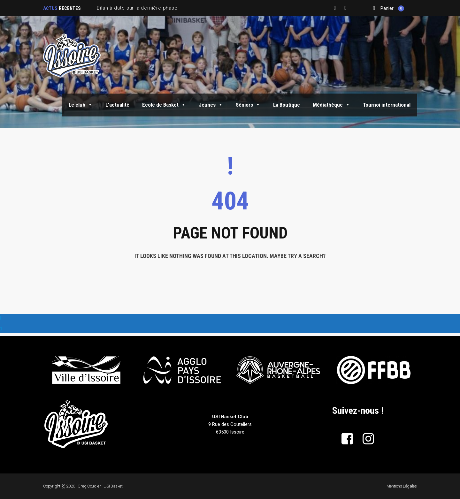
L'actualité (117, 105)
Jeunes (211, 104)
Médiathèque (331, 104)
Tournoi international (386, 105)
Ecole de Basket (164, 104)
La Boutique (286, 105)
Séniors (248, 104)
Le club (81, 104)
